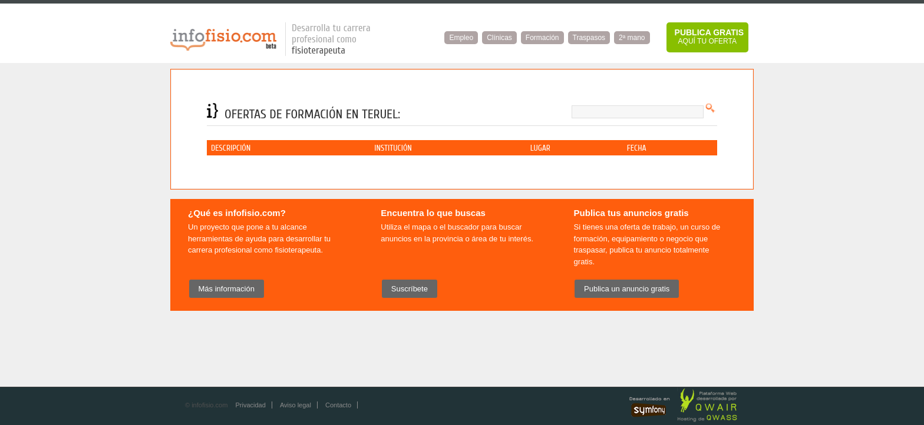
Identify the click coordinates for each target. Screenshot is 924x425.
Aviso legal (295, 405)
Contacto (338, 405)
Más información (227, 288)
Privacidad (250, 405)
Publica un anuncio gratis (626, 288)
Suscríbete (409, 288)
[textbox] (638, 111)
